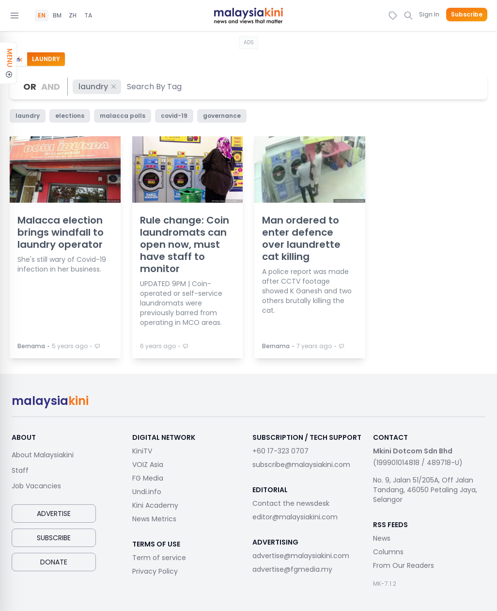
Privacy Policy (155, 571)
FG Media (147, 478)
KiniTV (142, 451)
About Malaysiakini (43, 455)
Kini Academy (155, 505)
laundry (97, 86)
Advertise (54, 513)
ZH (73, 15)
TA (88, 15)
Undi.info (146, 492)
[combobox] (155, 86)
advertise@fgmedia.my (292, 569)
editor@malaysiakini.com (295, 517)
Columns (388, 552)
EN (42, 15)
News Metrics (154, 519)
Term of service (159, 558)
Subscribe (466, 14)
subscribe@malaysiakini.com (301, 464)
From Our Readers (403, 565)
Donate (53, 562)
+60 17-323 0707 (280, 451)
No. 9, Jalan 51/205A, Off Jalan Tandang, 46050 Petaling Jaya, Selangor (425, 489)
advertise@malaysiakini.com (300, 556)
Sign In (429, 14)
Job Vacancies (36, 486)
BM (57, 15)
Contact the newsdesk (290, 503)
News (381, 538)
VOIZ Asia (147, 464)
